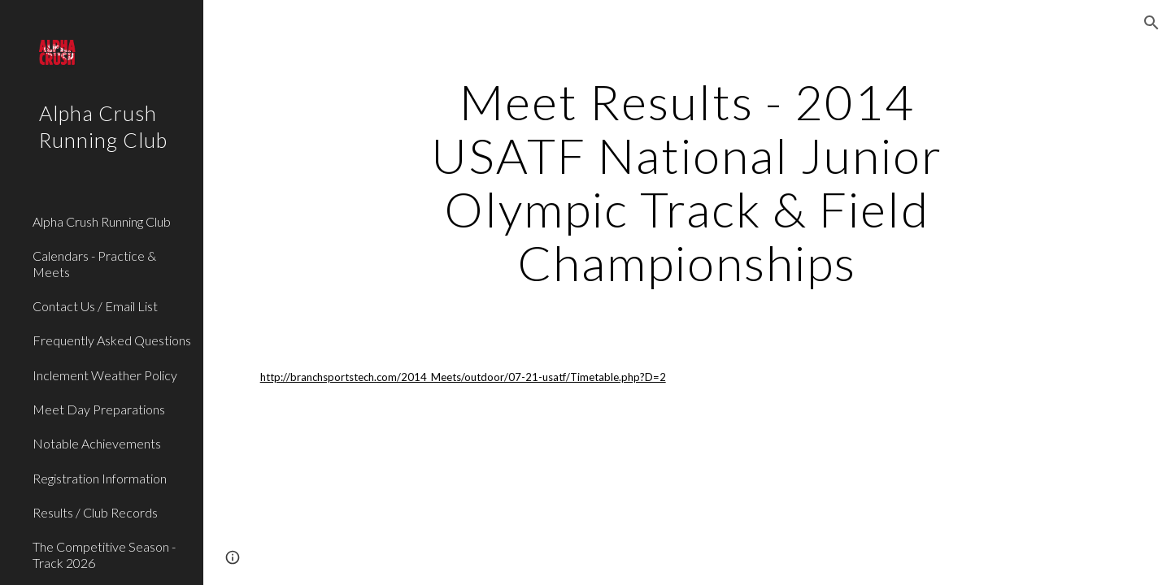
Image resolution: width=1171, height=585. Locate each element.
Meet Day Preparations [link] (99, 409)
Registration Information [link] (100, 478)
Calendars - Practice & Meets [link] (94, 263)
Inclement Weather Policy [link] (105, 375)
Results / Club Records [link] (95, 512)
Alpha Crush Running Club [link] (102, 221)
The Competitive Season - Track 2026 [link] (104, 554)
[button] (1151, 22)
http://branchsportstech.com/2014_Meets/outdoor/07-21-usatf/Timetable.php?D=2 (463, 377)
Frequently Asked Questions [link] (112, 340)
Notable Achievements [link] (97, 443)
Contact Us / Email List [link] (95, 306)
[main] (687, 182)
